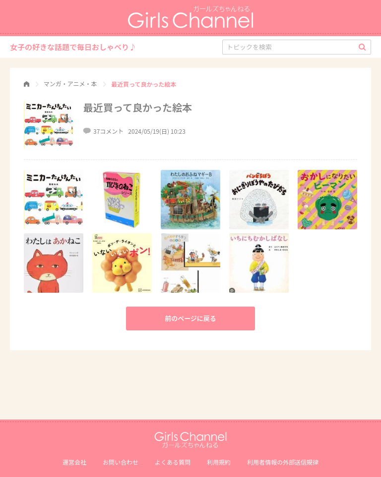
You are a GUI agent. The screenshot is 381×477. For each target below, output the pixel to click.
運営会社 (74, 462)
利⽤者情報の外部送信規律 (282, 462)
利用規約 (219, 462)
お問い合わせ (120, 462)
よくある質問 (172, 462)
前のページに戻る (190, 318)
